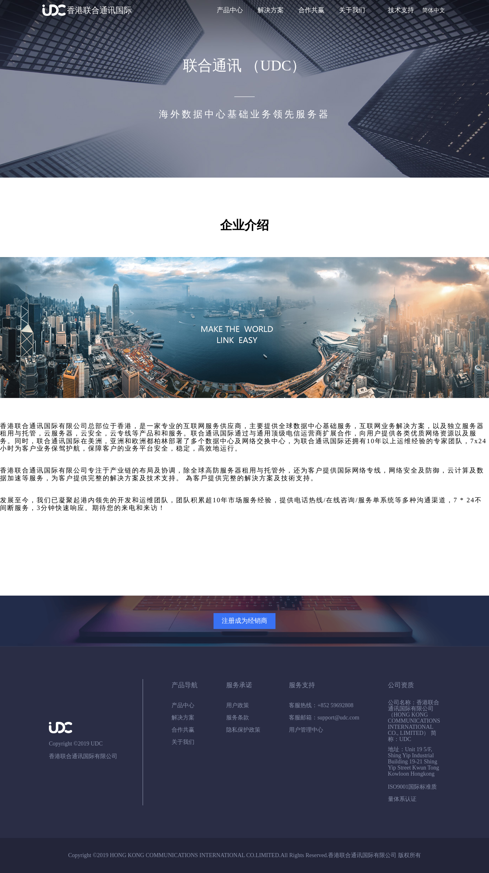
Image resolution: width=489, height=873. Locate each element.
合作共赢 (311, 10)
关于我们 (352, 10)
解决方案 (271, 10)
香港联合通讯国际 (99, 10)
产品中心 (230, 10)
